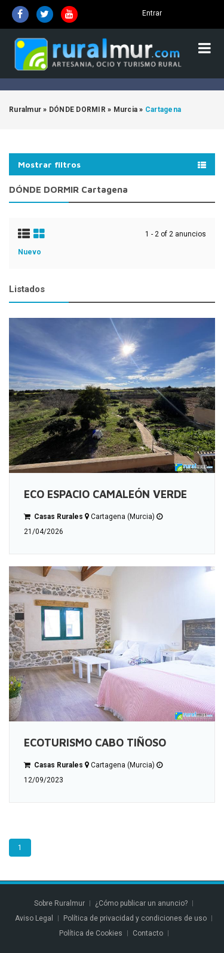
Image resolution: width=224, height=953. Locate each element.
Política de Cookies (90, 933)
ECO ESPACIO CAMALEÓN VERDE (105, 494)
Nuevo (29, 252)
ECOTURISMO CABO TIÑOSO (95, 742)
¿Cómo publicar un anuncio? (141, 903)
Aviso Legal (34, 918)
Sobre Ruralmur (59, 903)
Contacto (149, 933)
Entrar (152, 13)
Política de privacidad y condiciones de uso (135, 918)
